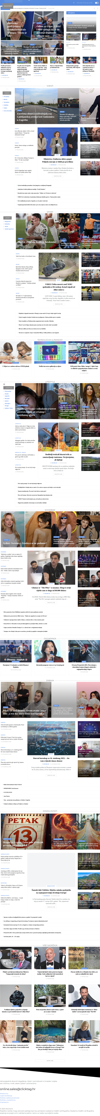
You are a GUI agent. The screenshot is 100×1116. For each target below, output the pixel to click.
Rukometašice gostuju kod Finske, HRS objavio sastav (73, 67)
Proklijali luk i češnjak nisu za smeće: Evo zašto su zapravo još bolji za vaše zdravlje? (39, 487)
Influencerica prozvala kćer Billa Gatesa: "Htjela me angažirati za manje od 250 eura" (25, 616)
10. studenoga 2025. (84, 736)
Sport (24, 6)
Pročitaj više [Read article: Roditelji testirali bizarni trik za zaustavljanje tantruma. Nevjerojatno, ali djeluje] (58, 474)
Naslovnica (8, 6)
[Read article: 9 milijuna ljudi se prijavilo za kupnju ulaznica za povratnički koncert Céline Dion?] (16, 996)
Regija (32, 44)
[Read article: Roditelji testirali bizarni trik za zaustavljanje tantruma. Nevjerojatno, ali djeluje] (58, 437)
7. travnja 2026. (16, 976)
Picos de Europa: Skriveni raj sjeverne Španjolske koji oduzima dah (90, 464)
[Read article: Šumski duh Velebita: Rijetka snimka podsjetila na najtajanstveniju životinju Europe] (51, 870)
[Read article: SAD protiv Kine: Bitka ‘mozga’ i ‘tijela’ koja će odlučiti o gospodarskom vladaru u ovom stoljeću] (84, 352)
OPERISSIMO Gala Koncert (11, 788)
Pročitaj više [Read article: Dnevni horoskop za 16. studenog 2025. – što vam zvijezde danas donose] (51, 775)
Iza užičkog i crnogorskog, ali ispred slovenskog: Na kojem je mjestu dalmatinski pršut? (26, 921)
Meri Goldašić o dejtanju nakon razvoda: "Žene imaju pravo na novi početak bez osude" (89, 600)
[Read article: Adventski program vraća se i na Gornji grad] (50, 651)
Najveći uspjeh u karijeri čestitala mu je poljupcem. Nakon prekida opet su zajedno (40, 317)
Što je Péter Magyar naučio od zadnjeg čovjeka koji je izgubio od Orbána (90, 135)
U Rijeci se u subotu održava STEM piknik (16, 366)
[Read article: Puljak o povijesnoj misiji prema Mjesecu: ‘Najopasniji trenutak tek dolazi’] (16, 958)
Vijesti (17, 6)
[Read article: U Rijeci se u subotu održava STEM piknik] (16, 352)
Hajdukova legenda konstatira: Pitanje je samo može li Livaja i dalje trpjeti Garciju (40, 313)
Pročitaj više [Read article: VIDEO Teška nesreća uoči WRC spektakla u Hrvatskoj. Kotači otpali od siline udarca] (59, 304)
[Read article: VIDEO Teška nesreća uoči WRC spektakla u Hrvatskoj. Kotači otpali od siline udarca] (59, 267)
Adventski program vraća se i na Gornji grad (50, 665)
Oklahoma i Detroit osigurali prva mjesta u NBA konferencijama (90, 294)
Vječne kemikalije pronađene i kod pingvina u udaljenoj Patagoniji (34, 185)
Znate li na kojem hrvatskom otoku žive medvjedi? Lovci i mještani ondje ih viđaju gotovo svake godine (89, 863)
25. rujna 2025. (84, 671)
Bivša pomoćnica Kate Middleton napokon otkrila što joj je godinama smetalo (23, 612)
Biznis (68, 42)
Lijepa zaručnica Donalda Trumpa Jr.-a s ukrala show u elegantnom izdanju (23, 627)
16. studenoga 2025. (55, 764)
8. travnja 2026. (84, 373)
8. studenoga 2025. (84, 755)
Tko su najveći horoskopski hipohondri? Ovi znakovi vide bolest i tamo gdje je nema (89, 751)
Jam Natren (7, 796)
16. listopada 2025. (84, 775)
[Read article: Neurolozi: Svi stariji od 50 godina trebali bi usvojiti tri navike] (84, 1031)
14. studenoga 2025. (50, 667)
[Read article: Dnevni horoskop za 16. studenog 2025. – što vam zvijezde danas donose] (51, 738)
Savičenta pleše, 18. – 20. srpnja (12, 936)
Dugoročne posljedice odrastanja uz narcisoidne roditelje (32, 502)
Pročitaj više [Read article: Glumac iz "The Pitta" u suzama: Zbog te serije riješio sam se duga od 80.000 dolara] (51, 602)
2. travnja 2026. (84, 976)
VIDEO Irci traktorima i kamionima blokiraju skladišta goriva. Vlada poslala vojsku (39, 197)
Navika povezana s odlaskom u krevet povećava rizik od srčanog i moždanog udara (6, 69)
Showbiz (42, 6)
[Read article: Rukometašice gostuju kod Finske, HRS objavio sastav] (73, 60)
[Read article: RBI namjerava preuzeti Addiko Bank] (73, 36)
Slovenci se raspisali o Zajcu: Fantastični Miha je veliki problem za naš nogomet (39, 332)
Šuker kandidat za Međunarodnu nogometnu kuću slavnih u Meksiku (36, 321)
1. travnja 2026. (72, 29)
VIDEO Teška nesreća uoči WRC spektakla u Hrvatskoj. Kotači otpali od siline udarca (59, 287)
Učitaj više (50, 1060)
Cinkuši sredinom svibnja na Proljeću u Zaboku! (16, 804)
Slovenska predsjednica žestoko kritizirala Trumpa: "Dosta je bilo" (17, 29)
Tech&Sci (15, 362)
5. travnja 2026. (50, 978)
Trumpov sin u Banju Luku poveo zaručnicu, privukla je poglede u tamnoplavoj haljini (25, 631)
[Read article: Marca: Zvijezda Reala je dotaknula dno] (57, 60)
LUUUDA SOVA (8, 792)
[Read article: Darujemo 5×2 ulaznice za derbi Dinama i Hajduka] (16, 651)
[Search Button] (73, 3)
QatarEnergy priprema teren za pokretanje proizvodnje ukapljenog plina (89, 46)
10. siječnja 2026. (83, 868)
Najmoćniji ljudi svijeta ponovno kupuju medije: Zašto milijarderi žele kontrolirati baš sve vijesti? (50, 974)
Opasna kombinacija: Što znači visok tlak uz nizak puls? (32, 491)
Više (49, 6)
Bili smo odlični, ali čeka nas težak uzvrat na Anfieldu (32, 328)
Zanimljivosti (7, 839)
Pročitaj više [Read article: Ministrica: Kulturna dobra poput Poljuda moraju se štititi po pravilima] (57, 176)
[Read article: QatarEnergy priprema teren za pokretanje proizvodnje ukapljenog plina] (89, 36)
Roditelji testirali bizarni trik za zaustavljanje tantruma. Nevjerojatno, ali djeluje (58, 457)
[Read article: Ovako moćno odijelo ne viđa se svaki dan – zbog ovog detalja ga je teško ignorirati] (41, 60)
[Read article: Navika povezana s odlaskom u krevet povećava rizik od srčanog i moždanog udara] (8, 60)
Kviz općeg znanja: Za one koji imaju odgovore (30, 483)
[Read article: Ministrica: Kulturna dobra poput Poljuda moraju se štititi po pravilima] (58, 141)
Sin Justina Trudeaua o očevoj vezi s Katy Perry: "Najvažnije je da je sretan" (89, 581)
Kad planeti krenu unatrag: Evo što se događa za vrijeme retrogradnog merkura (24, 925)
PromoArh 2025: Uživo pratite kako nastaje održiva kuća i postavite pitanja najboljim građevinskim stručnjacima (32, 932)
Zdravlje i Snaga (7, 61)
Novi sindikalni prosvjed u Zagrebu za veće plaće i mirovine (33, 201)
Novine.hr (5, 75)
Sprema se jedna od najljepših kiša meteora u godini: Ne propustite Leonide (23, 917)
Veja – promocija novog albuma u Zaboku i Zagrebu (17, 800)
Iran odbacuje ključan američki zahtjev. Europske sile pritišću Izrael (90, 152)
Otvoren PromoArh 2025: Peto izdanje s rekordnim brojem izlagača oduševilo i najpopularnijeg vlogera (84, 667)
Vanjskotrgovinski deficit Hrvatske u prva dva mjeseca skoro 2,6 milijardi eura (37, 204)
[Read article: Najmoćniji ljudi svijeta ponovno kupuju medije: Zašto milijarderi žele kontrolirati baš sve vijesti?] (50, 958)
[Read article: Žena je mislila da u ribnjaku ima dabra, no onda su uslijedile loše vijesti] (84, 958)
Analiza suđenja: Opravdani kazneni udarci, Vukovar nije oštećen (90, 277)
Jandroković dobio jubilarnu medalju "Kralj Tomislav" (32, 189)
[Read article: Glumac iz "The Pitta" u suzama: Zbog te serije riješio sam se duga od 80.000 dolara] (51, 568)
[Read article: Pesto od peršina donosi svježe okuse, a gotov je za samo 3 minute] (50, 996)
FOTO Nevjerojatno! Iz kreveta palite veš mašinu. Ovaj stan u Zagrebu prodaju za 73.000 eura (89, 771)
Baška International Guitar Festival (13, 784)
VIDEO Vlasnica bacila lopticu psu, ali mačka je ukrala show (33, 499)
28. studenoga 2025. (15, 669)
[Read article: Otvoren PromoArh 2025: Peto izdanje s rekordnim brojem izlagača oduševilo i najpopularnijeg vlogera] (84, 651)
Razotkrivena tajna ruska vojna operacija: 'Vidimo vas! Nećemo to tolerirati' (37, 193)
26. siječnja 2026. (55, 895)
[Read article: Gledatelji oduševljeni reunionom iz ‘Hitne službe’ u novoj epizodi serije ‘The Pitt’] (84, 996)
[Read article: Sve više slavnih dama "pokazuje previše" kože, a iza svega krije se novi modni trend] (16, 1031)
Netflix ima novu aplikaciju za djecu (50, 366)
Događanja (15, 661)
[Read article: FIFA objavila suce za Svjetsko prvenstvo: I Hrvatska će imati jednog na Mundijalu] (89, 60)
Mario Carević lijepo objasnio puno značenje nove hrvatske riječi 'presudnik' (38, 325)
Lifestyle (32, 6)
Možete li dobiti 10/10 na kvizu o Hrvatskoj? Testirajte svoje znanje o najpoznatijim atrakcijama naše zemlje (89, 883)
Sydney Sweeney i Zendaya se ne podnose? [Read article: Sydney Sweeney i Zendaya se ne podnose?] (25, 543)
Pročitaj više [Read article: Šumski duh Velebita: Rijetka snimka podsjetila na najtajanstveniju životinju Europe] (51, 907)
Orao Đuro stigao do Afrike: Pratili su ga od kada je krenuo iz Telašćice (22, 928)
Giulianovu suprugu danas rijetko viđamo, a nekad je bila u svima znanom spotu (24, 619)
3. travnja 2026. (84, 1014)
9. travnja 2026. (70, 48)
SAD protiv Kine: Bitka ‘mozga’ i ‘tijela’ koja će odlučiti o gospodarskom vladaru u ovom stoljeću (84, 368)
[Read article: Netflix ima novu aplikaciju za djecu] (50, 352)
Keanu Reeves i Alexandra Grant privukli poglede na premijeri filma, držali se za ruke (25, 623)
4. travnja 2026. (50, 1052)
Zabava (6, 707)
